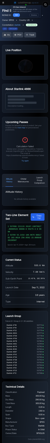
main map (21, 128)
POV (17, 35)
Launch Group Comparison (39, 180)
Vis (7, 35)
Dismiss (34, 15)
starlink (17, 25)
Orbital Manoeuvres (23, 180)
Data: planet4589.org (36, 439)
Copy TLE (36, 216)
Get (16, 15)
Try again (25, 161)
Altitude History (9, 180)
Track (30, 35)
